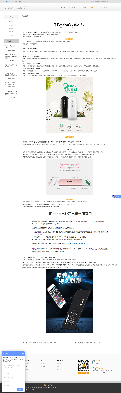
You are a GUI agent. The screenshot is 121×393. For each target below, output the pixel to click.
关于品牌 (59, 364)
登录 (16, 1)
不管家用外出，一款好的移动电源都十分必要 (11, 93)
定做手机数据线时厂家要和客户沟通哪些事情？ (11, 56)
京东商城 (26, 370)
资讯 (58, 367)
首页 (52, 7)
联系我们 (59, 370)
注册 (20, 1)
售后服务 (43, 364)
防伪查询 (43, 367)
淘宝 (25, 367)
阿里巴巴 (26, 364)
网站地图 (61, 387)
